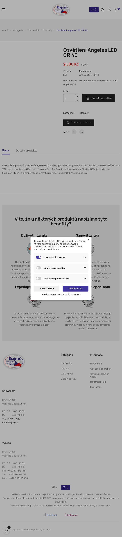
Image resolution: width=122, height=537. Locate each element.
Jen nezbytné (46, 288)
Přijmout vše (75, 288)
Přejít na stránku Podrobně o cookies (61, 294)
